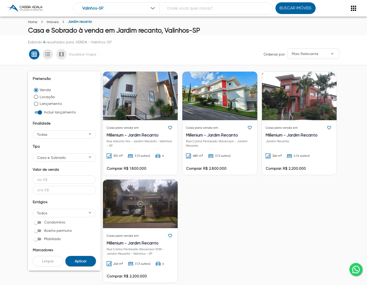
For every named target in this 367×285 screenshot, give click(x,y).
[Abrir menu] (353, 8)
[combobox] (119, 8)
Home (32, 22)
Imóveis (53, 22)
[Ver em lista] (48, 54)
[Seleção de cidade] (119, 8)
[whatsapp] (355, 269)
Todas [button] (42, 134)
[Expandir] (152, 8)
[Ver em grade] (34, 54)
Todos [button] (42, 213)
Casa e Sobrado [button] (51, 157)
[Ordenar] (313, 54)
